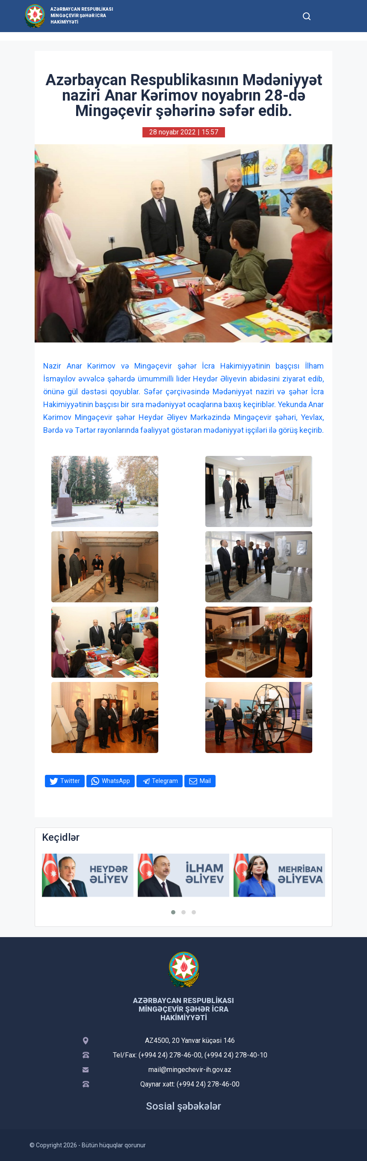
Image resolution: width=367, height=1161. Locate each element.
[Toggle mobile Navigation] (327, 16)
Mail (205, 780)
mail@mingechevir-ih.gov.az (189, 1070)
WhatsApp (116, 780)
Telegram (165, 780)
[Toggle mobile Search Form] (306, 15)
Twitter (70, 780)
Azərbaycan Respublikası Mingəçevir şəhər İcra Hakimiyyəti (81, 15)
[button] (173, 912)
